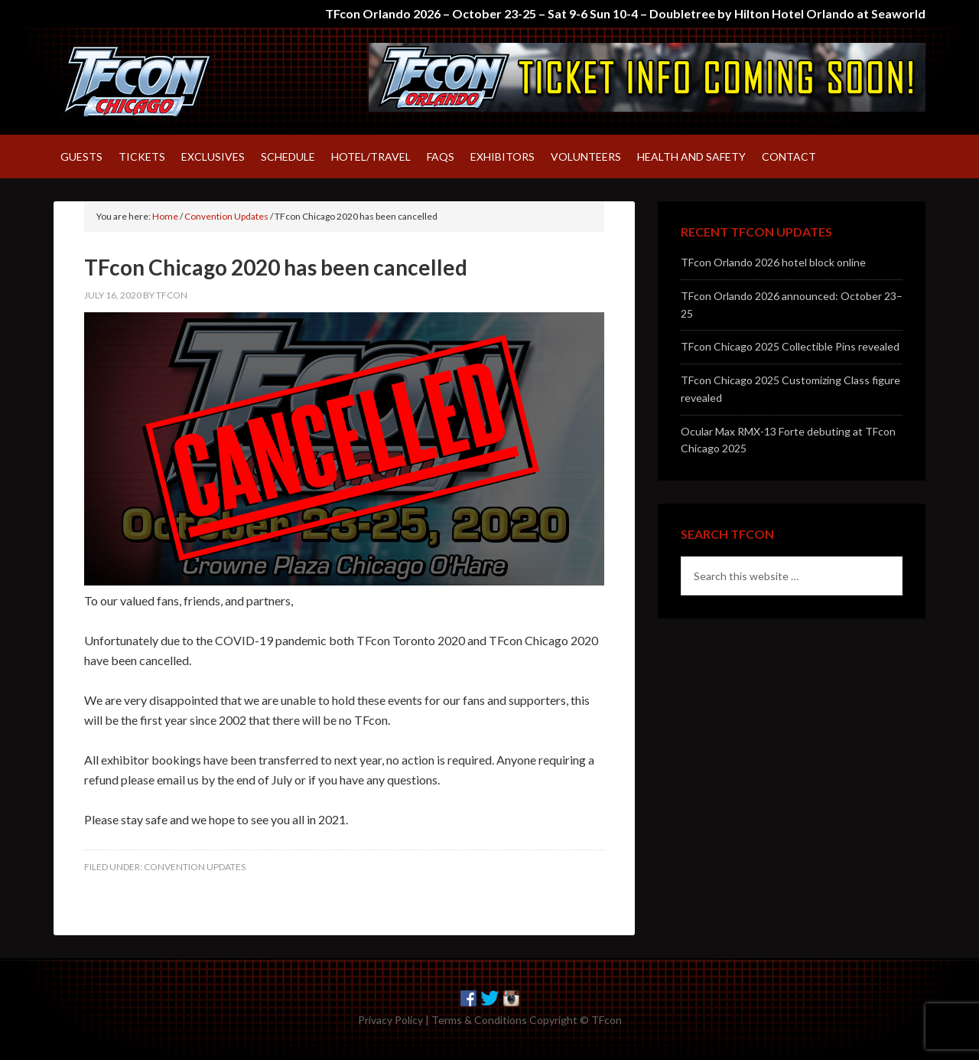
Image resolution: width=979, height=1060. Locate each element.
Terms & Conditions (479, 1019)
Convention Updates (195, 866)
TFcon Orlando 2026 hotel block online (773, 262)
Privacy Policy (390, 1019)
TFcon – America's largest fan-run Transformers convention (184, 81)
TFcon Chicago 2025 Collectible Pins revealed (790, 346)
